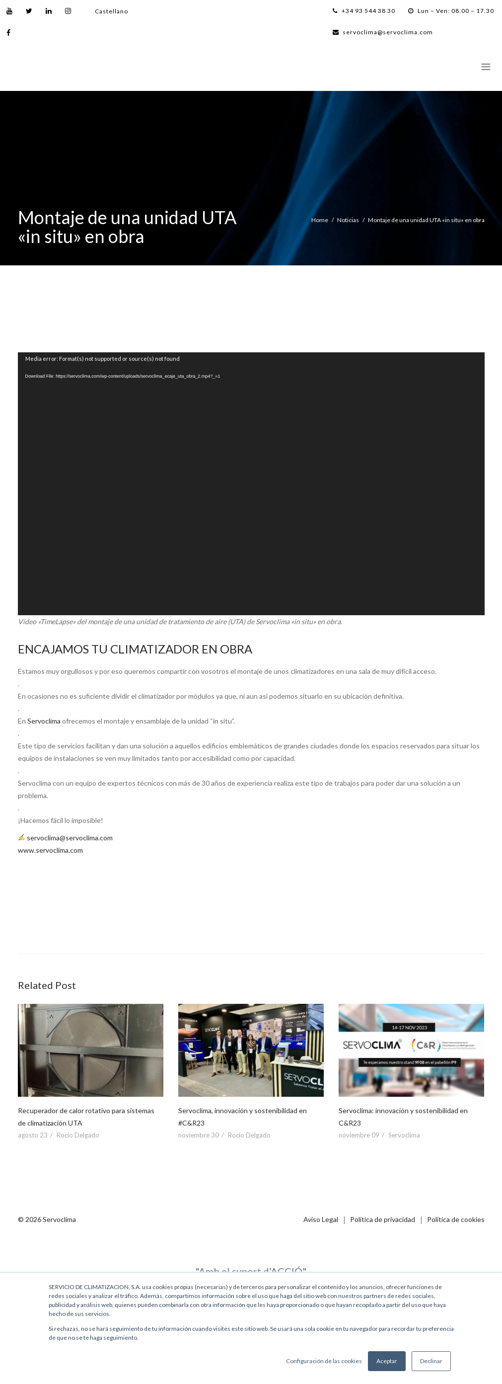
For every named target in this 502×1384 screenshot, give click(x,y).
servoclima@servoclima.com (383, 32)
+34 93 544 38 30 (364, 10)
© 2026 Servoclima (47, 1219)
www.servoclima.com (50, 850)
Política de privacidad (382, 1219)
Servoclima (44, 721)
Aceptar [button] (386, 1361)
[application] (251, 483)
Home (319, 220)
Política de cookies (456, 1219)
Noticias (348, 220)
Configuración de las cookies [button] (324, 1361)
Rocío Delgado (78, 1135)
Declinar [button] (431, 1361)
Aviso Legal (320, 1219)
